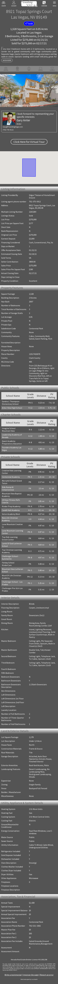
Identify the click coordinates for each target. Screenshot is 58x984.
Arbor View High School (12, 408)
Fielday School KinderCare (8, 563)
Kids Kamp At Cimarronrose (8, 488)
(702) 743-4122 (8, 130)
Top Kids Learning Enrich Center (10, 538)
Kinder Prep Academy (11, 506)
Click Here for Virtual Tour (29, 142)
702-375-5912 (35, 201)
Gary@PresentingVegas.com (13, 127)
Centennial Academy (11, 477)
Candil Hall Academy (11, 510)
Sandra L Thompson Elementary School (10, 402)
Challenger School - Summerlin (10, 557)
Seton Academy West (11, 514)
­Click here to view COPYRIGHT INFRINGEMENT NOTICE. (38, 968)
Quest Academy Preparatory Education (12, 442)
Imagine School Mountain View (9, 429)
